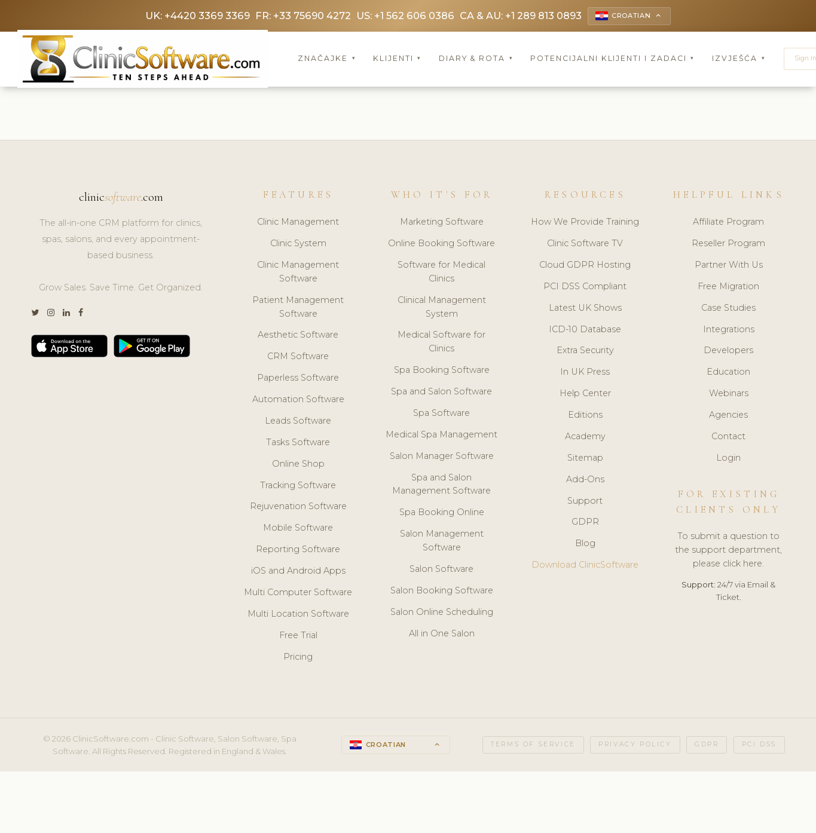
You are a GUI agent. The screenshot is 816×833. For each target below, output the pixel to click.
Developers (728, 352)
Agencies (728, 416)
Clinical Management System (442, 308)
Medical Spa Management (441, 435)
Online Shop (298, 465)
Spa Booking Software (442, 371)
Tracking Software (298, 486)
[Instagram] (50, 314)
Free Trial (298, 636)
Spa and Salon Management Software (441, 485)
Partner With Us (729, 266)
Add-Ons (585, 480)
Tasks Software (298, 443)
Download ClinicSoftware (584, 566)
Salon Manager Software (442, 457)
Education (728, 373)
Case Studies (728, 309)
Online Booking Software (441, 244)
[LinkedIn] (66, 314)
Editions (585, 416)
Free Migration (728, 287)
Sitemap (585, 459)
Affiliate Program (728, 223)
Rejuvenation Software (298, 508)
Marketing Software (442, 223)
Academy (585, 437)
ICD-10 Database (585, 330)
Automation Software (298, 400)
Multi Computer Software (298, 593)
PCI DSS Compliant (584, 287)
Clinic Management (298, 223)
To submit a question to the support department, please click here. (728, 551)
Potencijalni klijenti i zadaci (612, 59)
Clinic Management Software (298, 273)
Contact (728, 437)
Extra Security (585, 352)
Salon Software (441, 570)
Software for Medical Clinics (441, 273)
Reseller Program (728, 244)
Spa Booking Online (441, 514)
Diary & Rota (476, 59)
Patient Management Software (298, 308)
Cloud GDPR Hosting (585, 266)
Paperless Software (298, 378)
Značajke (327, 59)
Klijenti (397, 59)
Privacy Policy (634, 746)
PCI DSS (759, 746)
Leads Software (298, 421)
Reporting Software (298, 550)
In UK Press (585, 373)
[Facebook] (80, 314)
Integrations (728, 330)
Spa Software (441, 414)
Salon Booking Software (441, 591)
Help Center (585, 394)
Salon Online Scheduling (441, 613)
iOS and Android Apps (298, 571)
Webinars (728, 394)
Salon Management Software (442, 541)
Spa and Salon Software (441, 392)
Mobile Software (298, 529)
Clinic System (298, 244)
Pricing (298, 658)
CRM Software (298, 358)
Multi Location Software (298, 615)
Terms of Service (533, 746)
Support (585, 502)
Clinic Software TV (585, 244)
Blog (585, 545)
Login (728, 459)
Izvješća (739, 59)
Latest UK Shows (585, 309)
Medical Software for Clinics (441, 343)
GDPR (585, 523)
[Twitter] (35, 314)
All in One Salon (442, 634)
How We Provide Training (585, 223)
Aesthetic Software (298, 336)
